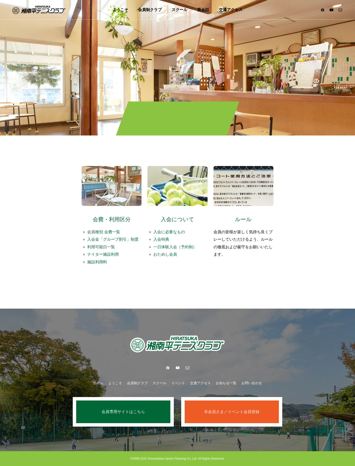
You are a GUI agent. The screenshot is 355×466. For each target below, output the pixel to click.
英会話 (203, 10)
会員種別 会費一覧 (103, 232)
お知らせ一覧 (226, 383)
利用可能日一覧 (101, 247)
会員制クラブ (150, 10)
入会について (177, 219)
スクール (179, 10)
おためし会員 (165, 254)
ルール (243, 219)
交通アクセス (231, 10)
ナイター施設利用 (103, 254)
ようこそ (120, 10)
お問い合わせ (251, 383)
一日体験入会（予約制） (175, 247)
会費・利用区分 (112, 219)
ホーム (98, 383)
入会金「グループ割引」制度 (113, 239)
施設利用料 (97, 262)
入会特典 (161, 239)
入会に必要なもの (169, 232)
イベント (178, 383)
